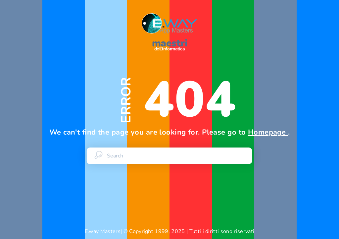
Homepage (268, 132)
